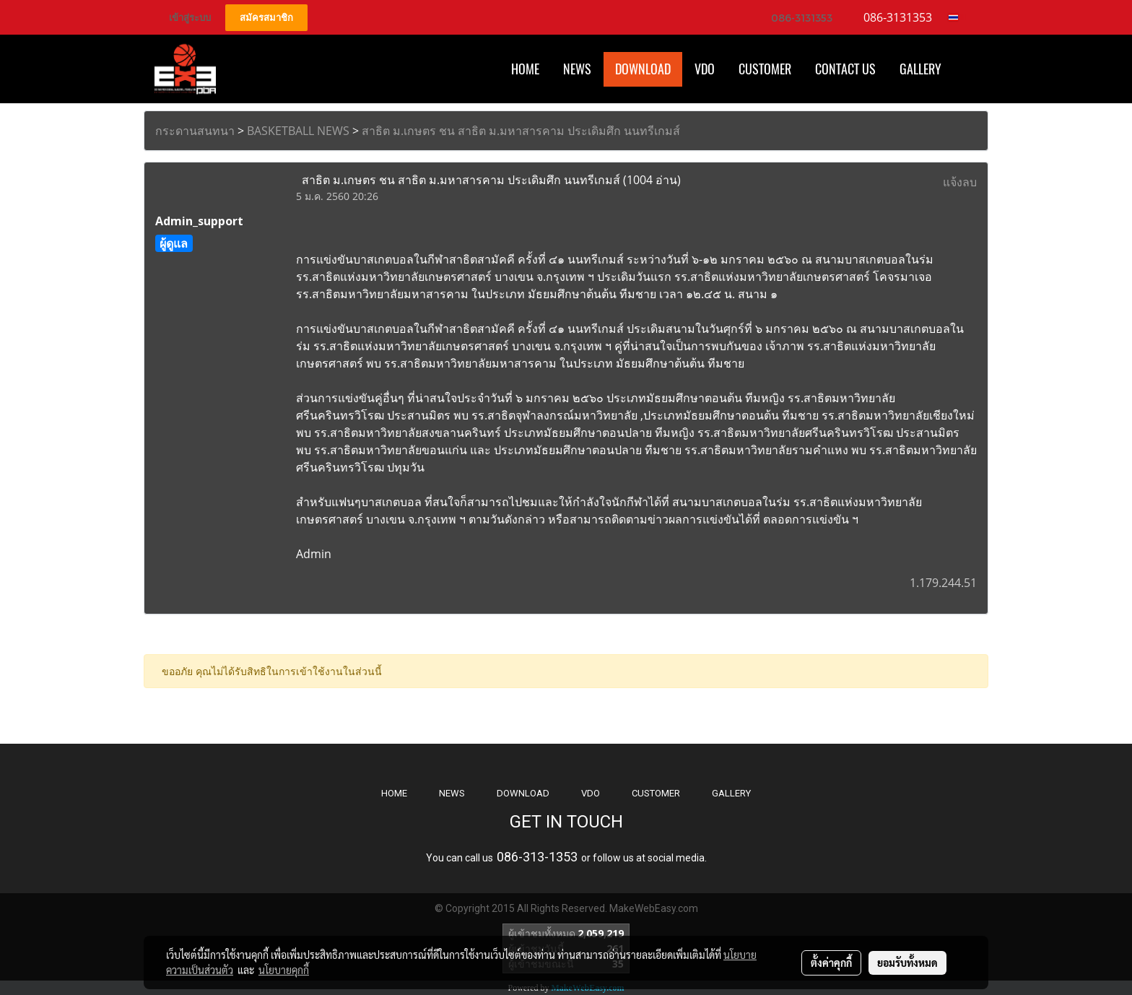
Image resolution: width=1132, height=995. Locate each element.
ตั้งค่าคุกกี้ (831, 962)
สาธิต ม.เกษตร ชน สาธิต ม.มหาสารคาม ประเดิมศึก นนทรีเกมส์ (521, 131)
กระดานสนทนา (195, 131)
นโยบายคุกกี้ (283, 969)
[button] (966, 69)
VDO (705, 69)
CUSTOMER (656, 793)
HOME (525, 69)
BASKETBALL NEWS (298, 131)
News (577, 69)
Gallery (920, 69)
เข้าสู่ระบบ (190, 17)
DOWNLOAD (523, 793)
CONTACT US (845, 69)
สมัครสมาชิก (266, 17)
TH (958, 17)
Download (643, 69)
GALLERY (731, 793)
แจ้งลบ (960, 182)
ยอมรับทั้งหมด (907, 962)
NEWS (452, 793)
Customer (765, 69)
